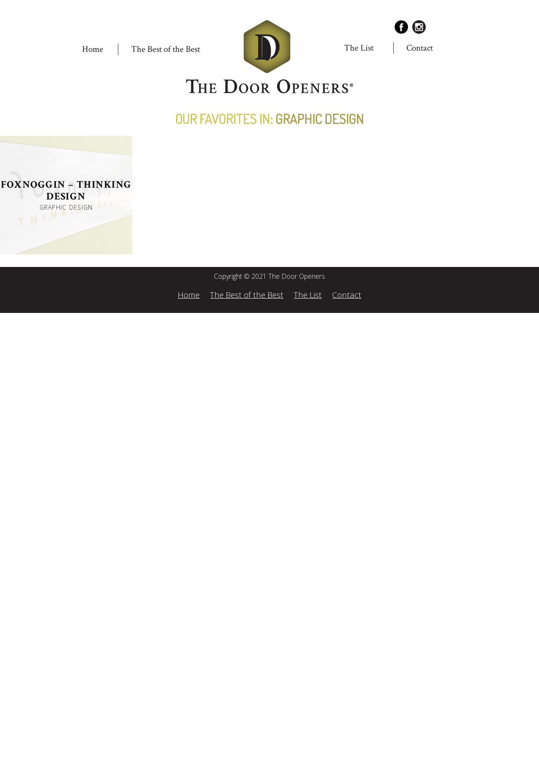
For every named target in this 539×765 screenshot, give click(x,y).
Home (92, 49)
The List (359, 48)
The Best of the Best (165, 49)
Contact (419, 48)
